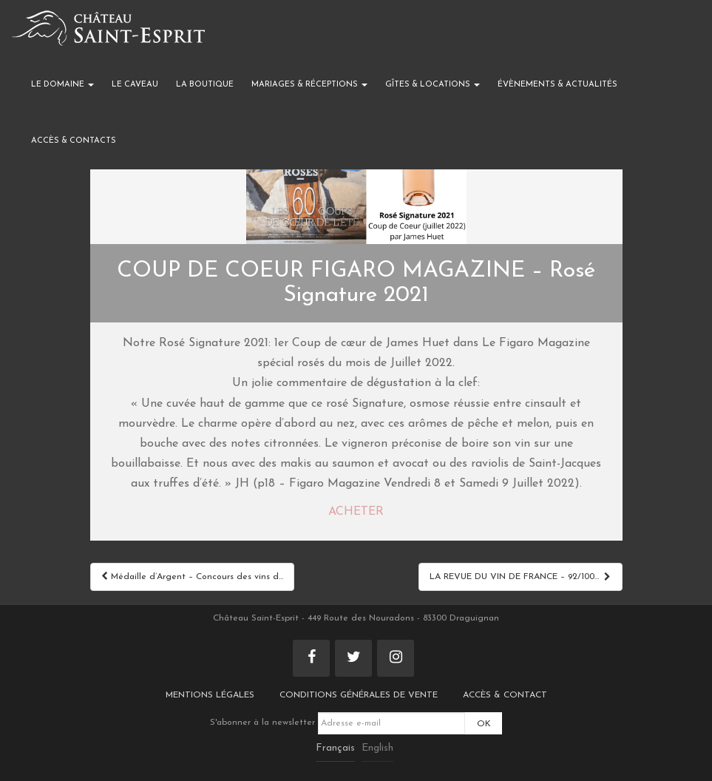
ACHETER (356, 512)
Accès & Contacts (73, 141)
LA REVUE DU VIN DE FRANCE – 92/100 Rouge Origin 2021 (526, 576)
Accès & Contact (505, 695)
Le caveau (135, 85)
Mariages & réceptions (309, 85)
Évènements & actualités (557, 85)
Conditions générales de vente (358, 695)
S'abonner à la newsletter (338, 722)
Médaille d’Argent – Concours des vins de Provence (197, 576)
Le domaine (62, 85)
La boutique (205, 85)
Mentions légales (210, 695)
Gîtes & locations (432, 85)
